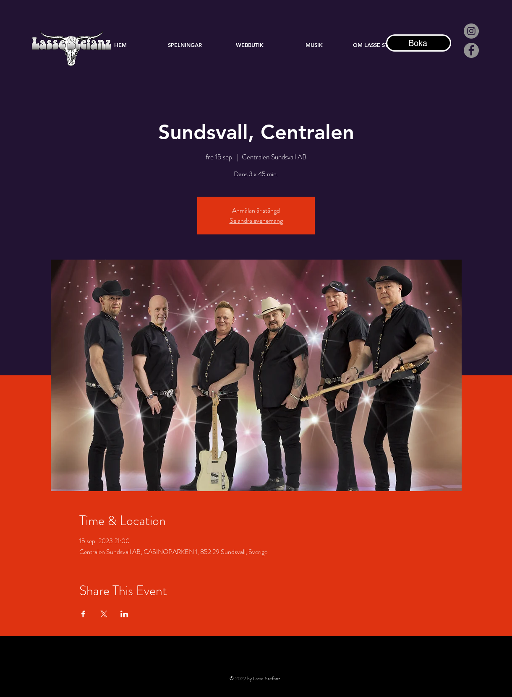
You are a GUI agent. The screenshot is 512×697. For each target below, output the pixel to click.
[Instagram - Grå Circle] (471, 31)
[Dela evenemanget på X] (104, 614)
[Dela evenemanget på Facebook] (83, 614)
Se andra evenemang (256, 220)
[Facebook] (471, 50)
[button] (314, 44)
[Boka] (418, 43)
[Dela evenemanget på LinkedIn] (124, 614)
